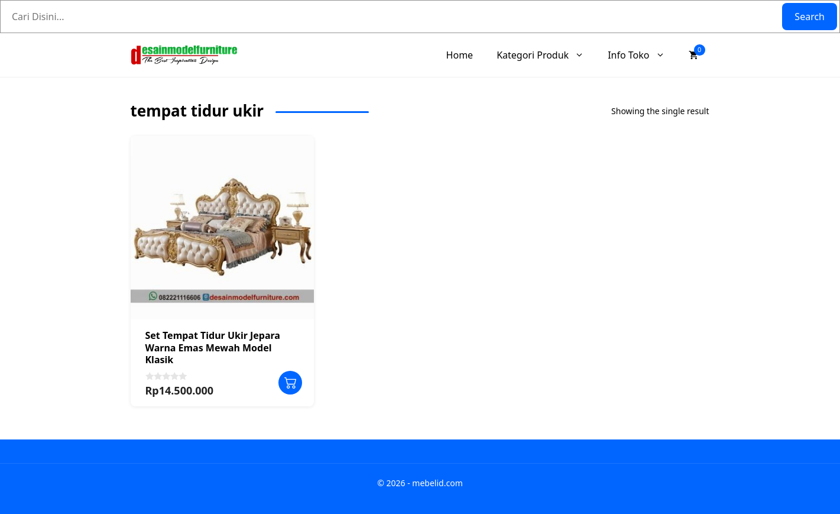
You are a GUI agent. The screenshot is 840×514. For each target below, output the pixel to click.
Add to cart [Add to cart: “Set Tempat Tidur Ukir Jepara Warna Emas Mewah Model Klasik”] (290, 383)
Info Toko (642, 55)
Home (459, 55)
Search (809, 16)
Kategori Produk (546, 55)
